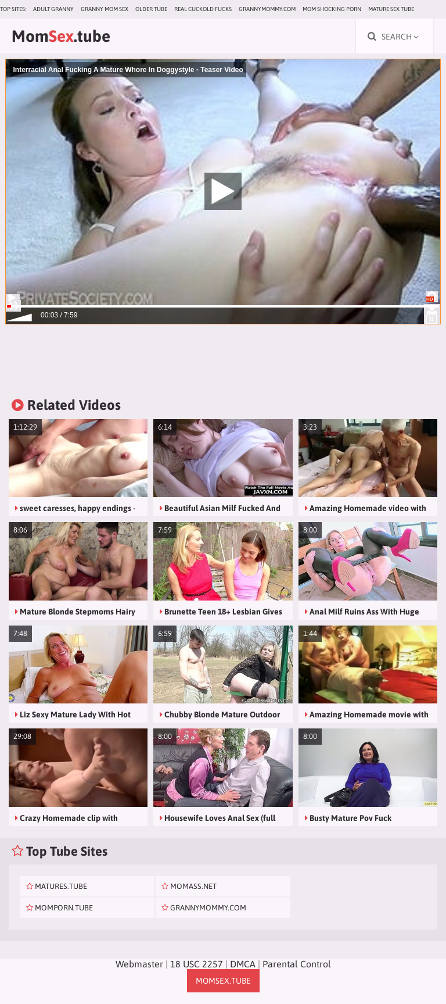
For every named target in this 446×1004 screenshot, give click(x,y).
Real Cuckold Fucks (203, 9)
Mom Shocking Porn (332, 9)
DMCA (243, 964)
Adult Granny (53, 9)
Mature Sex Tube (391, 9)
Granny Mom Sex (104, 9)
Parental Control (296, 964)
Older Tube (151, 9)
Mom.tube (61, 36)
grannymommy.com (267, 9)
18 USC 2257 (196, 964)
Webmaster (139, 964)
